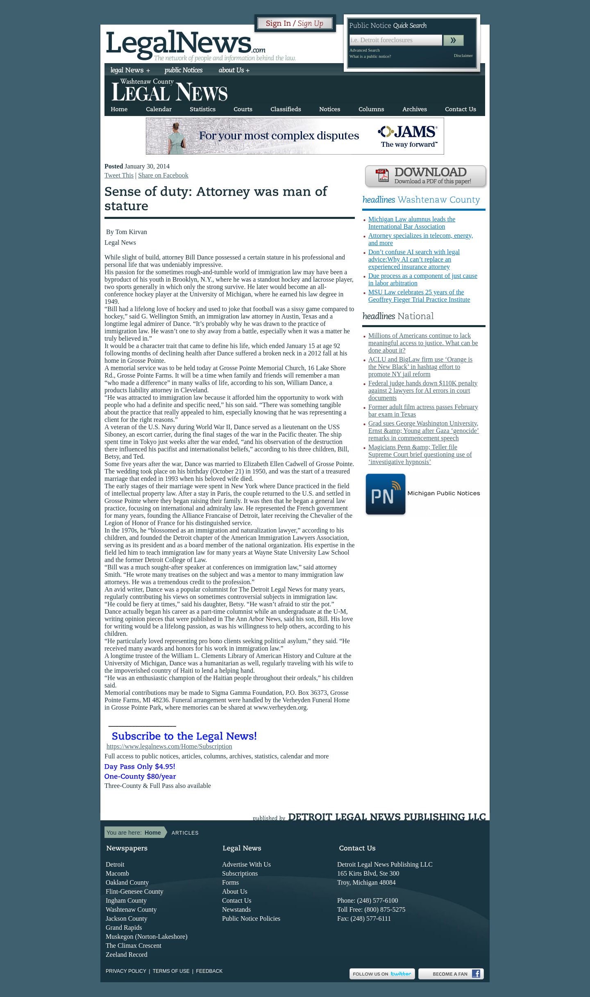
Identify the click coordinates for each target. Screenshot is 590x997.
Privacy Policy (126, 971)
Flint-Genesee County (134, 891)
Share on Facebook (163, 175)
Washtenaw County (131, 909)
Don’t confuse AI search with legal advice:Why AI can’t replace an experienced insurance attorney (414, 259)
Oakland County (127, 882)
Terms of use (171, 971)
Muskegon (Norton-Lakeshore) (147, 936)
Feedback (209, 971)
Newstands (236, 909)
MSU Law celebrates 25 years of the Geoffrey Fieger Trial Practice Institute (419, 296)
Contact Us (237, 900)
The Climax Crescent (133, 945)
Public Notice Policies (251, 918)
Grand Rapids (124, 927)
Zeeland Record (127, 954)
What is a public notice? (370, 56)
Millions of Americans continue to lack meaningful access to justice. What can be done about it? (423, 343)
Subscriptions (240, 873)
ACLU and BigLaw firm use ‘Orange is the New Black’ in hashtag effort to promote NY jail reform (420, 367)
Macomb (117, 873)
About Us (234, 891)
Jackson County (127, 918)
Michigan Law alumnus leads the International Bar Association (411, 223)
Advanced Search (364, 50)
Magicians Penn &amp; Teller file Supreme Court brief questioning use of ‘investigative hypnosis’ (420, 454)
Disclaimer (463, 55)
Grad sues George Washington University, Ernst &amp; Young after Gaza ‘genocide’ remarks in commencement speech (423, 431)
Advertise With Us (246, 864)
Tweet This (119, 175)
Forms (230, 882)
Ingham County (126, 900)
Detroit (115, 864)
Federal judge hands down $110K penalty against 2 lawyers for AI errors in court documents (422, 390)
